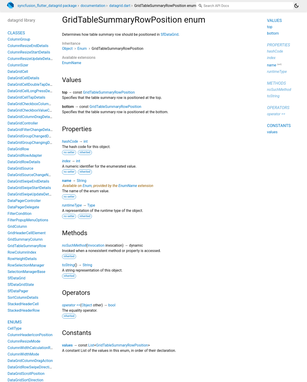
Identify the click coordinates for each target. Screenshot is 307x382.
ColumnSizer (18, 65)
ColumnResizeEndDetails (28, 46)
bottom (273, 33)
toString (68, 265)
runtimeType (72, 205)
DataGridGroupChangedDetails (33, 136)
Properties (278, 44)
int (85, 141)
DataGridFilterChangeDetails (31, 129)
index (66, 161)
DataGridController (23, 123)
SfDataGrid (169, 34)
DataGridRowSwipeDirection (31, 367)
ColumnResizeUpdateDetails (31, 58)
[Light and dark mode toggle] (296, 5)
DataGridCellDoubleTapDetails (32, 84)
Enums (15, 322)
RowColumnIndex (22, 252)
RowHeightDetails (22, 259)
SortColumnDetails (23, 297)
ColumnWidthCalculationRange (33, 348)
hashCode (70, 141)
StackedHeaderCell (23, 304)
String (81, 180)
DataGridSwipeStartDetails (29, 188)
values (67, 345)
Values (274, 20)
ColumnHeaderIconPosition (30, 335)
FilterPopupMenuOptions (28, 220)
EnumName (71, 63)
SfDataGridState (21, 284)
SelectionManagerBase (26, 271)
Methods (276, 83)
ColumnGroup (19, 39)
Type (91, 205)
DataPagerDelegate (23, 207)
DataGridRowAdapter (25, 155)
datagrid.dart (119, 5)
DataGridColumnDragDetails (31, 117)
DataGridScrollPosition (26, 373)
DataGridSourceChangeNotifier (33, 175)
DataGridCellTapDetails (26, 97)
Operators (278, 107)
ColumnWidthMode (23, 354)
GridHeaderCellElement (27, 233)
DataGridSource (20, 168)
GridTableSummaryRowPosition (109, 92)
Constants (279, 125)
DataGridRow (18, 149)
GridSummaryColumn (25, 239)
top (269, 27)
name (66, 180)
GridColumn (17, 226)
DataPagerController (24, 200)
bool (111, 305)
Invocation (95, 245)
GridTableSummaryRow (27, 246)
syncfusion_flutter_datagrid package (47, 5)
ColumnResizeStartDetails (29, 52)
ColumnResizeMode (24, 341)
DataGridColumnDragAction (30, 360)
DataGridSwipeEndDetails (28, 181)
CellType (15, 328)
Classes (16, 32)
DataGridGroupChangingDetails (33, 142)
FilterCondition (19, 213)
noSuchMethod (74, 245)
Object (67, 48)
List (91, 345)
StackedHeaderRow (24, 310)
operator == (71, 305)
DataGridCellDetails (23, 78)
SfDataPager (18, 291)
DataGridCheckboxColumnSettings (36, 104)
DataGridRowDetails (24, 162)
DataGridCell (18, 71)
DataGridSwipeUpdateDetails (31, 194)
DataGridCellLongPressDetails (32, 91)
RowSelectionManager (26, 265)
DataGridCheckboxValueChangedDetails (40, 110)
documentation (93, 5)
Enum (82, 48)
